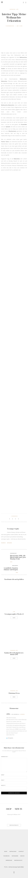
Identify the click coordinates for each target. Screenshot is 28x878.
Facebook (3, 543)
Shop (5, 851)
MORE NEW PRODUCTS (14, 825)
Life (17, 9)
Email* (2, 780)
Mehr (14, 617)
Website (3, 785)
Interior (12, 9)
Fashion (12, 650)
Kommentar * (4, 756)
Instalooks (12, 851)
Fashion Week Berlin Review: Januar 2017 (14, 654)
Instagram (9, 543)
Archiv (22, 855)
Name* (2, 774)
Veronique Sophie (13, 529)
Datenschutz (18, 860)
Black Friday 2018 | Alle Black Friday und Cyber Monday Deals (18, 557)
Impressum (9, 860)
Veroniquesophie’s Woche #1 (14, 614)
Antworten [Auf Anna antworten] (22, 714)
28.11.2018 (19, 25)
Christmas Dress (14, 693)
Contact (21, 851)
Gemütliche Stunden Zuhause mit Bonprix (11, 569)
